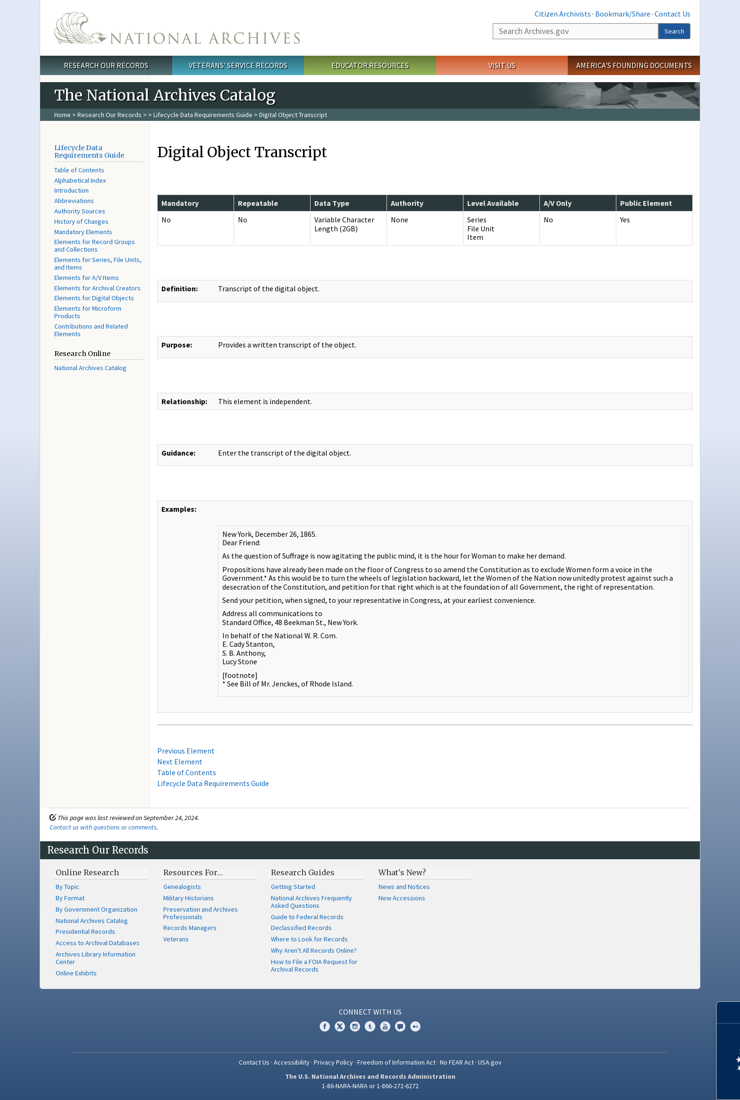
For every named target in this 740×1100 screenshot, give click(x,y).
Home (62, 114)
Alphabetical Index (80, 180)
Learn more (656, 1083)
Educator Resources (370, 65)
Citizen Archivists (563, 13)
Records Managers (190, 927)
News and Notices (404, 886)
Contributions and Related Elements (91, 330)
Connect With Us (370, 1011)
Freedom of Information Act (396, 1062)
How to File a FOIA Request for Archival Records (314, 965)
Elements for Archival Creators (97, 288)
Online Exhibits (76, 973)
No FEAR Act (457, 1062)
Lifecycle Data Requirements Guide (202, 114)
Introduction (71, 190)
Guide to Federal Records (307, 917)
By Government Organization (96, 909)
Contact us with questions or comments (103, 827)
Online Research (87, 872)
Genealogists (182, 886)
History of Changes (81, 221)
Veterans (176, 939)
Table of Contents (79, 170)
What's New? (402, 872)
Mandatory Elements (83, 232)
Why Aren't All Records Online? (314, 950)
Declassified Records (301, 927)
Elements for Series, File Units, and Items (98, 263)
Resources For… (193, 872)
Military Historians (188, 898)
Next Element (179, 761)
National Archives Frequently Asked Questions (311, 902)
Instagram (355, 1026)
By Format (70, 898)
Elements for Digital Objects (94, 298)
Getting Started (293, 886)
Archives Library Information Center (95, 958)
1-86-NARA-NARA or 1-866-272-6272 (370, 1086)
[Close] (729, 1012)
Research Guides (303, 872)
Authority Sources (79, 211)
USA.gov (490, 1062)
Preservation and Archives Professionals (200, 913)
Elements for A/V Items (86, 277)
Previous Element (186, 750)
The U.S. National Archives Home (177, 28)
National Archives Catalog (90, 368)
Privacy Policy (333, 1062)
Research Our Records (106, 65)
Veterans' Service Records (238, 65)
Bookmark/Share (622, 13)
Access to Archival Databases (98, 943)
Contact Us (672, 13)
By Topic (67, 886)
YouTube (385, 1026)
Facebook (324, 1026)
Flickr (415, 1026)
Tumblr (370, 1026)
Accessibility (292, 1062)
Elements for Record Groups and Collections (94, 245)
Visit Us (501, 65)
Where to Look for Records (309, 939)
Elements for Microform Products (87, 312)
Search (674, 31)
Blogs (400, 1026)
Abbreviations (74, 200)
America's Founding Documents (634, 65)
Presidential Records (85, 931)
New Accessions (401, 898)
